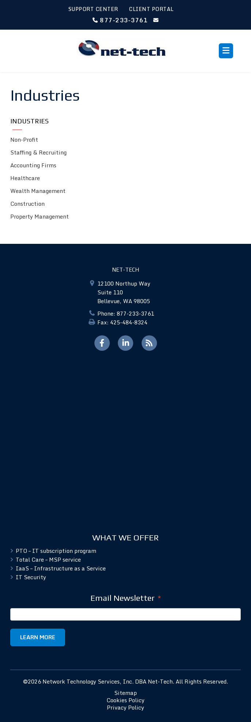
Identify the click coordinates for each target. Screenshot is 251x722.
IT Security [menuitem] (31, 577)
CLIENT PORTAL (151, 9)
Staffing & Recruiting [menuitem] (38, 152)
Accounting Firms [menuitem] (33, 165)
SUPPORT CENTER (93, 9)
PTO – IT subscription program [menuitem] (56, 550)
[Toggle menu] (226, 50)
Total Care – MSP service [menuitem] (48, 559)
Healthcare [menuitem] (25, 178)
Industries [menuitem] (29, 121)
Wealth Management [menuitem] (37, 190)
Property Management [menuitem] (39, 216)
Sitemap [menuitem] (125, 692)
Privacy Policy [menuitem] (125, 707)
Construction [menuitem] (27, 203)
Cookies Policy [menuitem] (125, 700)
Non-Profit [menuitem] (24, 139)
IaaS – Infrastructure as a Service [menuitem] (61, 568)
